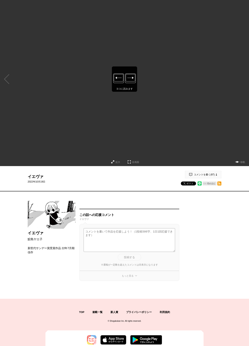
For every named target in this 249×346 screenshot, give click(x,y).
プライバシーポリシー (139, 312)
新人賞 (114, 312)
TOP (81, 312)
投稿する (129, 257)
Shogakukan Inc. (117, 321)
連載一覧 (97, 312)
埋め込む (211, 183)
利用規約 (165, 312)
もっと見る (128, 275)
